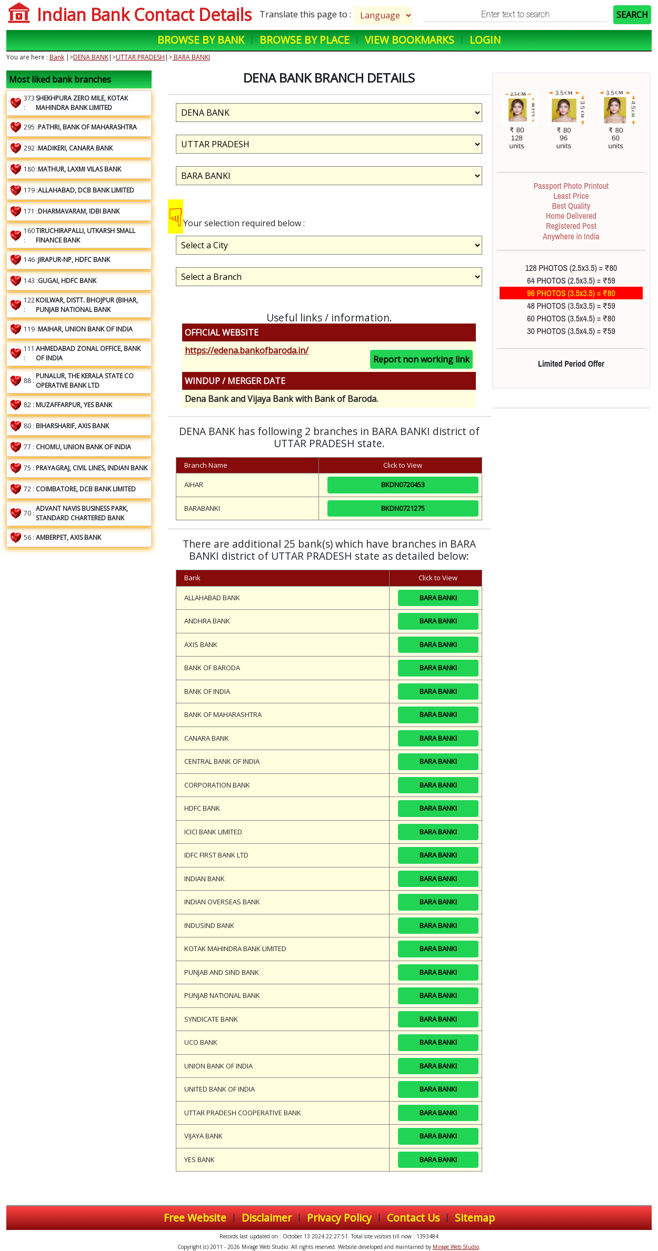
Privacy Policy (339, 1217)
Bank (56, 57)
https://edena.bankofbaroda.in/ (246, 350)
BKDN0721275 (403, 508)
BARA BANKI (191, 57)
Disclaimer (267, 1217)
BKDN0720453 (403, 484)
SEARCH (632, 15)
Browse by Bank (200, 40)
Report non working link (421, 359)
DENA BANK (90, 57)
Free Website (195, 1217)
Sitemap (475, 1217)
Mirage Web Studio (456, 1246)
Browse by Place (305, 40)
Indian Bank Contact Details (144, 14)
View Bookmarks (409, 40)
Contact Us (413, 1217)
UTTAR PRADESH (140, 57)
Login (485, 40)
